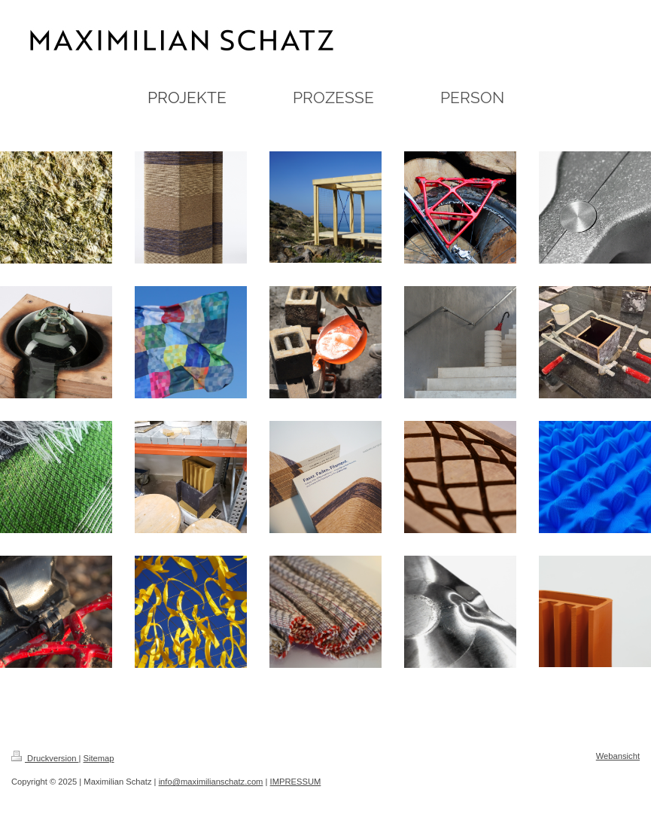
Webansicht (618, 755)
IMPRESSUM (295, 781)
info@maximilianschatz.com (211, 781)
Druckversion (45, 758)
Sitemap (99, 758)
